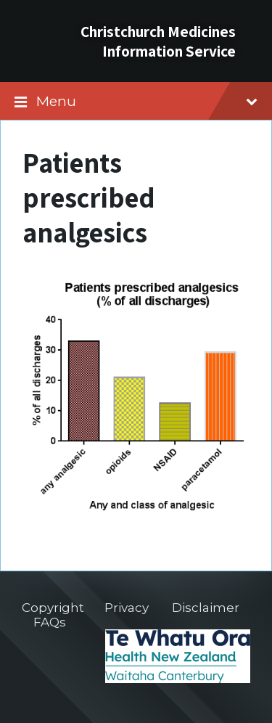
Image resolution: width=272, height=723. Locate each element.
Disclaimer (205, 607)
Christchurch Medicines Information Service (158, 41)
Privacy (126, 607)
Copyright (53, 607)
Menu (146, 101)
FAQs (49, 622)
